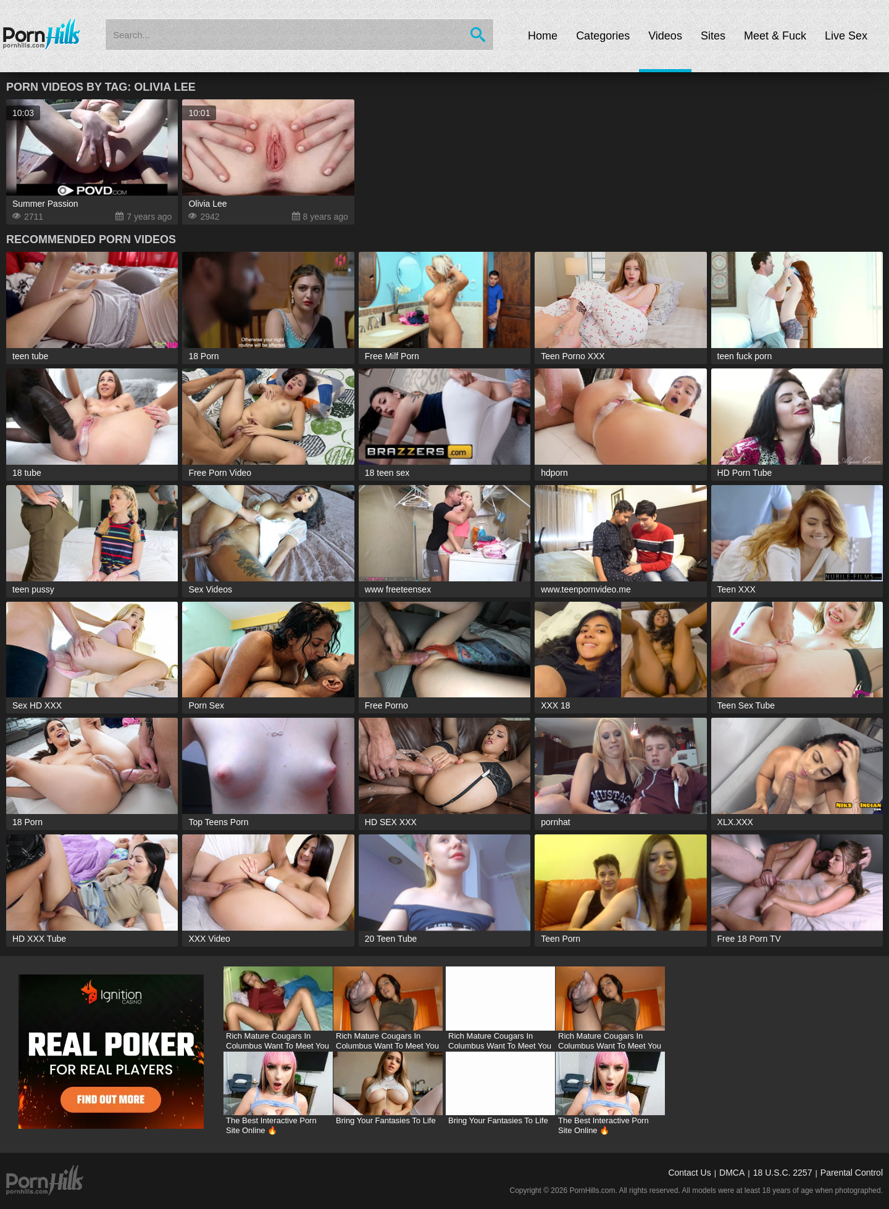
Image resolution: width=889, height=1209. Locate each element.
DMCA (732, 1173)
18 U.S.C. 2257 (782, 1173)
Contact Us (689, 1173)
